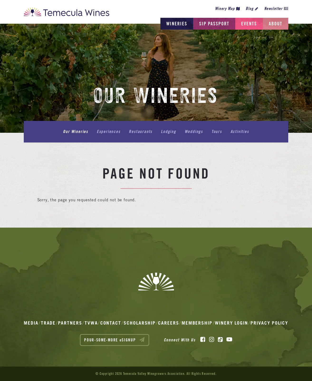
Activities (239, 131)
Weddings (194, 131)
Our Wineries (75, 131)
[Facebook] (202, 339)
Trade (48, 323)
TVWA (91, 323)
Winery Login (231, 323)
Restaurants (140, 131)
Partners (70, 323)
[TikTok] (220, 339)
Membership (197, 323)
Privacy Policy (269, 323)
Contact (110, 323)
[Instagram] (211, 339)
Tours (216, 131)
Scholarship (140, 323)
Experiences (108, 131)
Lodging (168, 131)
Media (31, 323)
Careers (168, 323)
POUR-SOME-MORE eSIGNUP (114, 339)
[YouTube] (229, 339)
